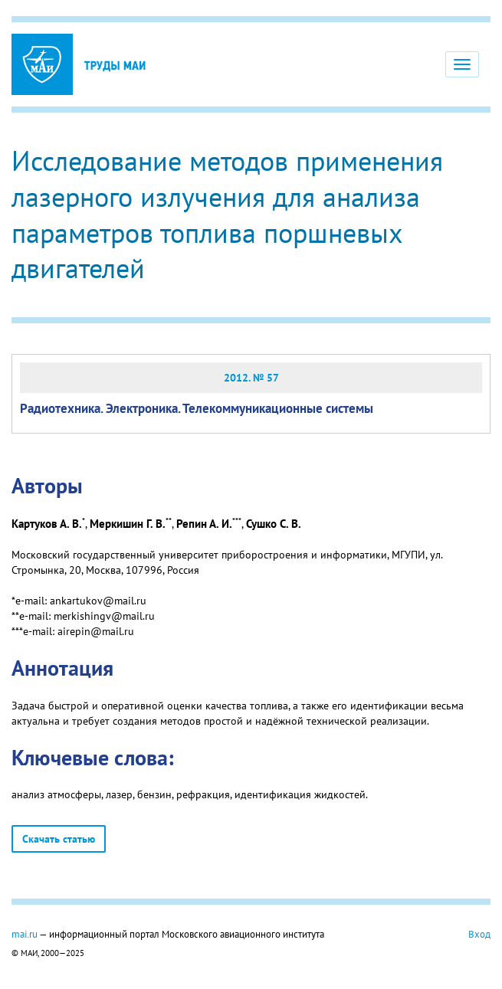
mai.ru (24, 934)
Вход (479, 934)
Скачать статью (58, 839)
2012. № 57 (251, 378)
